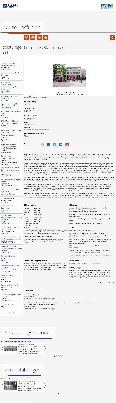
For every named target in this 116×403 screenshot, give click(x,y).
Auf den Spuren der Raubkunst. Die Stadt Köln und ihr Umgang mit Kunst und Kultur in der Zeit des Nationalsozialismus (59, 303)
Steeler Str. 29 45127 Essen (11, 98)
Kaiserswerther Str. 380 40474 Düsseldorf (11, 106)
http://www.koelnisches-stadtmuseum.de (36, 129)
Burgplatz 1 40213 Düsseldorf (11, 76)
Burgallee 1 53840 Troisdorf (11, 219)
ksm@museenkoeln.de (31, 124)
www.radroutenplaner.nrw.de (78, 257)
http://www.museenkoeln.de (92, 264)
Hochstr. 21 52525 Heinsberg (11, 135)
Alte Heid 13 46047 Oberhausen (11, 209)
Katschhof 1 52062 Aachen (11, 249)
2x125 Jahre (27, 293)
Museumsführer (22, 27)
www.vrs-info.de (95, 252)
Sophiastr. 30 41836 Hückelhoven (11, 182)
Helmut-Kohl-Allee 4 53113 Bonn (11, 200)
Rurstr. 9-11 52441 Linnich (11, 288)
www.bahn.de (73, 248)
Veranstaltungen (23, 369)
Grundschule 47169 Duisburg (11, 66)
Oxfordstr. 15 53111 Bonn (11, 124)
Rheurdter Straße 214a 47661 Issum (11, 230)
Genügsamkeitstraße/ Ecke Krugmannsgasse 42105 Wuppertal (11, 148)
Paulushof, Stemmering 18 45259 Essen (11, 160)
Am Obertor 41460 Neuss (11, 259)
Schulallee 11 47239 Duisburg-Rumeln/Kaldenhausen (11, 192)
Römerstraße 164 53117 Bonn (11, 87)
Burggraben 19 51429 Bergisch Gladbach (11, 172)
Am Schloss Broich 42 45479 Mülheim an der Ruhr (11, 240)
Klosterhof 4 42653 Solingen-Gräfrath (11, 297)
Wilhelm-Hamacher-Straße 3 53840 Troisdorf (11, 269)
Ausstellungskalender (28, 332)
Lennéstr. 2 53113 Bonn (11, 114)
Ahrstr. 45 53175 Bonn (11, 306)
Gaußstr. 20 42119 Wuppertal (11, 278)
